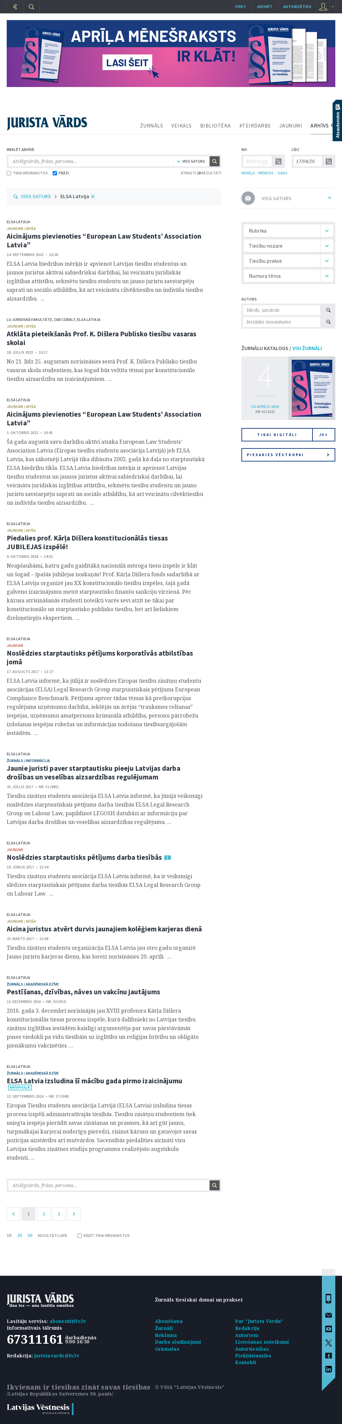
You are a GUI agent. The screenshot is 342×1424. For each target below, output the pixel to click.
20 (19, 1235)
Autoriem (247, 1335)
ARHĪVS (319, 125)
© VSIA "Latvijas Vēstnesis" (189, 1387)
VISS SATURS (36, 196)
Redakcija (247, 1328)
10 (9, 1235)
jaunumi (15, 645)
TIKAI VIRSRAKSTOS (27, 172)
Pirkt (240, 6)
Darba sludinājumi (178, 1342)
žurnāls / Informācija (28, 760)
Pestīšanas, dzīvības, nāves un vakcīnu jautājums (83, 991)
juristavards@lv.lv (56, 1355)
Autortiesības (252, 1349)
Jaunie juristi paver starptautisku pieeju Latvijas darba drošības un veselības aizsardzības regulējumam (93, 772)
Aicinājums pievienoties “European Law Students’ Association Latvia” (104, 240)
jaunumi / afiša (21, 228)
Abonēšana (169, 1321)
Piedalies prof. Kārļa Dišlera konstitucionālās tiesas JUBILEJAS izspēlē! (87, 542)
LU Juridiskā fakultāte (29, 319)
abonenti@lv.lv (68, 1321)
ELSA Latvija (74, 196)
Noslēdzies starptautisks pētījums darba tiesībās (84, 857)
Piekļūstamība (253, 1355)
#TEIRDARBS (255, 125)
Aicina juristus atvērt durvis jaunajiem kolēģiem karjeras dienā (104, 928)
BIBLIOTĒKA (215, 125)
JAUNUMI (290, 125)
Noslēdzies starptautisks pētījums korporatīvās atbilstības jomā (100, 657)
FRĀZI (61, 172)
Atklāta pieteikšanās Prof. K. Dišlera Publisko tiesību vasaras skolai (101, 338)
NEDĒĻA (248, 172)
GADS (282, 172)
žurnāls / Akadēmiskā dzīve (33, 984)
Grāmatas (167, 1349)
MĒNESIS (266, 172)
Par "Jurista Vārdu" (259, 1321)
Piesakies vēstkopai (288, 454)
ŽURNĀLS (151, 125)
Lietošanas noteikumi (262, 1342)
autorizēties (297, 6)
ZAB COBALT (64, 319)
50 (29, 1235)
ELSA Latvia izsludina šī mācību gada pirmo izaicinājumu (95, 1080)
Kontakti (245, 1362)
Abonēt (264, 6)
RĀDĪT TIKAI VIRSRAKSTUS (103, 1235)
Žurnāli (164, 1328)
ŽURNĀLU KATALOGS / (281, 348)
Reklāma (166, 1335)
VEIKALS (181, 125)
